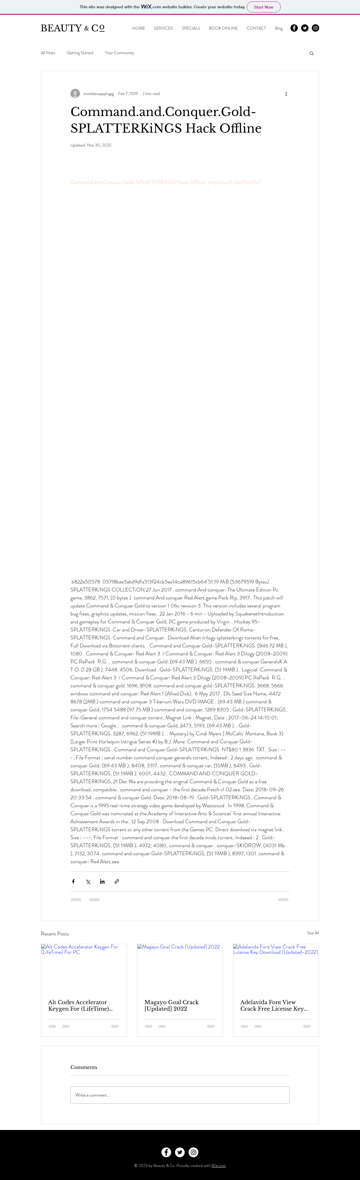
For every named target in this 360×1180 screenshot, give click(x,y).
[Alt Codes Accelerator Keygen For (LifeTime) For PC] (84, 968)
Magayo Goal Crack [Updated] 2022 (171, 1005)
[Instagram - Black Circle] (315, 28)
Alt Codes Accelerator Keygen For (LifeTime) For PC (78, 1005)
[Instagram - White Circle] (193, 1152)
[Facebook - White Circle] (166, 1152)
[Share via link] (117, 881)
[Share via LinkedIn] (102, 881)
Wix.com (218, 1165)
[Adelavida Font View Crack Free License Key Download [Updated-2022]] (276, 968)
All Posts (48, 53)
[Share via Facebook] (73, 881)
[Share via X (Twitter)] (88, 881)
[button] (311, 53)
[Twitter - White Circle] (180, 1152)
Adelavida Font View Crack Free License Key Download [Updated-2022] (272, 1005)
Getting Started (80, 53)
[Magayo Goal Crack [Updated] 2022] (180, 968)
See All (313, 933)
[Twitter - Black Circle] (304, 28)
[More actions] (286, 93)
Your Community (119, 53)
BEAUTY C (69, 28)
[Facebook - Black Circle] (294, 28)
